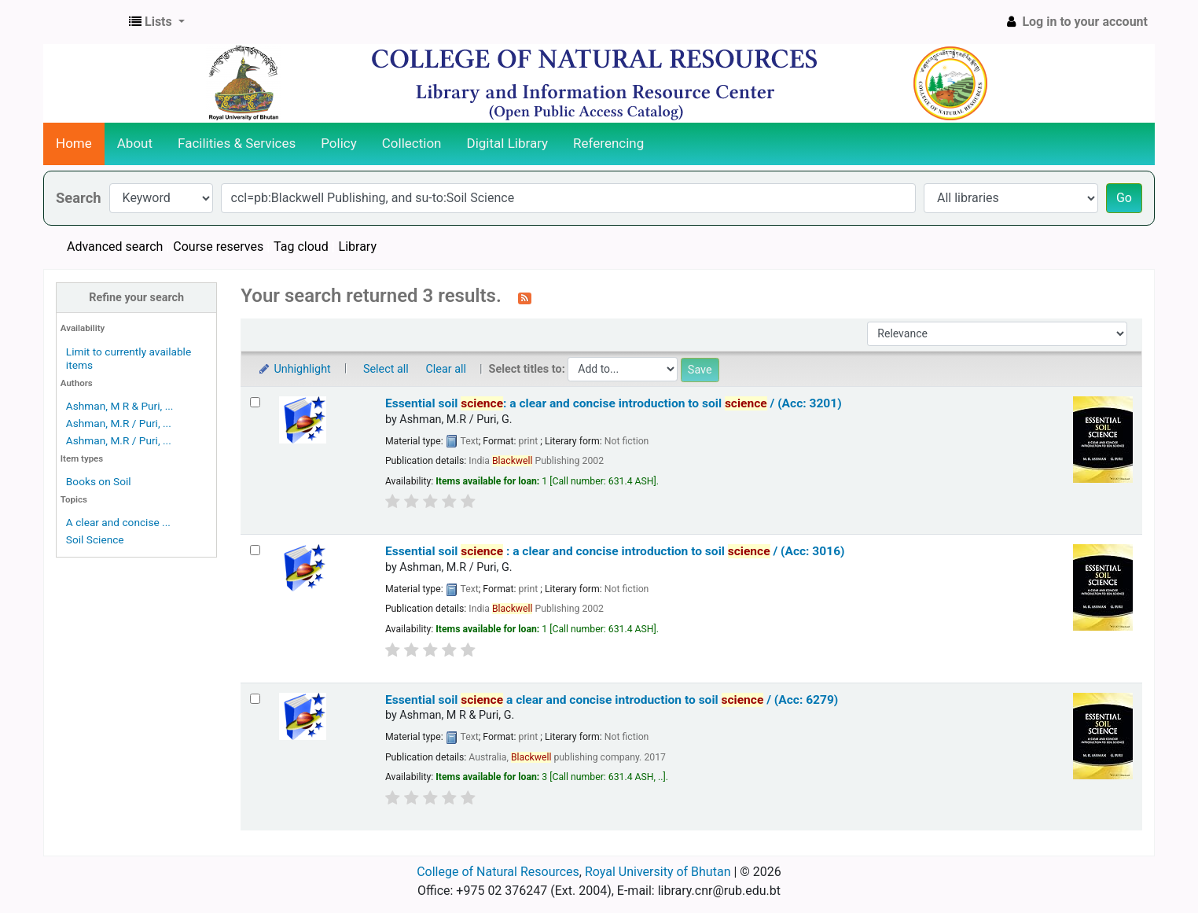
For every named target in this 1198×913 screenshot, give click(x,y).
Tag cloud (301, 246)
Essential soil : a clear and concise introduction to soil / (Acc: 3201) (613, 403)
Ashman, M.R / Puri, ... (118, 423)
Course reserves (218, 246)
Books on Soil (98, 481)
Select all (386, 369)
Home (74, 143)
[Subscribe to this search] (524, 297)
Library (358, 246)
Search (78, 198)
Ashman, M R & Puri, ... (120, 405)
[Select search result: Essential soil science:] (255, 402)
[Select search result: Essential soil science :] (255, 550)
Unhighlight (293, 369)
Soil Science (95, 539)
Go (1124, 197)
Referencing (608, 143)
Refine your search (136, 297)
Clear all (445, 369)
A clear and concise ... (118, 522)
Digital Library (508, 143)
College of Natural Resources (498, 871)
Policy (339, 143)
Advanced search (115, 246)
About (135, 143)
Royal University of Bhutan (658, 871)
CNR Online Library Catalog (83, 22)
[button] (157, 22)
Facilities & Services (237, 143)
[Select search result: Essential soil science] (255, 699)
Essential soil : (615, 551)
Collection (412, 143)
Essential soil (611, 700)
